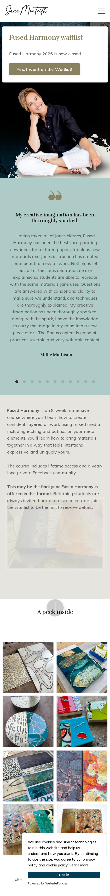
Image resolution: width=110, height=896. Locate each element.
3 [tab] (32, 381)
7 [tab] (62, 381)
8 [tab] (70, 381)
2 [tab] (24, 381)
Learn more (79, 865)
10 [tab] (85, 381)
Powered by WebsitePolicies (48, 883)
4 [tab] (39, 381)
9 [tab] (78, 381)
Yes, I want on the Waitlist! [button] (44, 69)
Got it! (64, 875)
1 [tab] (16, 381)
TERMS (18, 879)
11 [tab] (93, 381)
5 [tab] (47, 381)
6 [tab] (55, 381)
